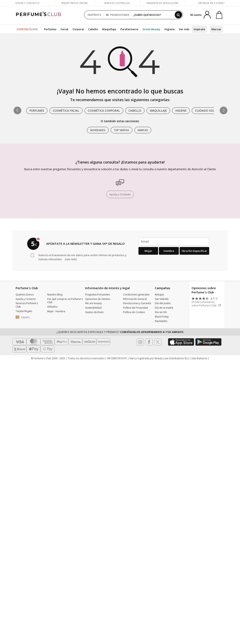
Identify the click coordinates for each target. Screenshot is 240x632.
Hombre (169, 251)
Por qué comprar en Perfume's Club (65, 300)
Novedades (97, 130)
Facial (64, 29)
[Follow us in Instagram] (140, 342)
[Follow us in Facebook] (149, 342)
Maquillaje (109, 29)
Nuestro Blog (54, 294)
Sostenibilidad (93, 307)
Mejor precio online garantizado (74, 5)
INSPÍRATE (94, 15)
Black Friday (162, 316)
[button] (223, 110)
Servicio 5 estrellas (117, 2)
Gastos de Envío (94, 312)
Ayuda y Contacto (27, 2)
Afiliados (52, 306)
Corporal (78, 29)
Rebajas (159, 294)
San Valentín (162, 299)
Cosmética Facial (66, 110)
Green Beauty (151, 29)
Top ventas (121, 130)
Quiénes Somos (25, 294)
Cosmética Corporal (104, 110)
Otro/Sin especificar (194, 251)
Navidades (161, 321)
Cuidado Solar (206, 110)
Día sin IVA (161, 312)
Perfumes (50, 29)
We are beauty (93, 303)
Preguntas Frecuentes (97, 294)
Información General (135, 299)
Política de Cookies (134, 312)
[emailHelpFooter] (173, 241)
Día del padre (163, 303)
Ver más (184, 29)
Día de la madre (164, 307)
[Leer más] (70, 259)
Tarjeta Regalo (24, 311)
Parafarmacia (129, 29)
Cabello (93, 29)
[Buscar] (178, 14)
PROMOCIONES (117, 15)
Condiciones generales (136, 294)
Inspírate (199, 29)
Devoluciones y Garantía (137, 303)
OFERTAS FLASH (27, 29)
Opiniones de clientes (97, 299)
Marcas (216, 29)
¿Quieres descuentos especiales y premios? (120, 332)
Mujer (148, 251)
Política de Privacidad (135, 307)
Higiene (169, 29)
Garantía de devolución (162, 2)
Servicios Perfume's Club (27, 305)
